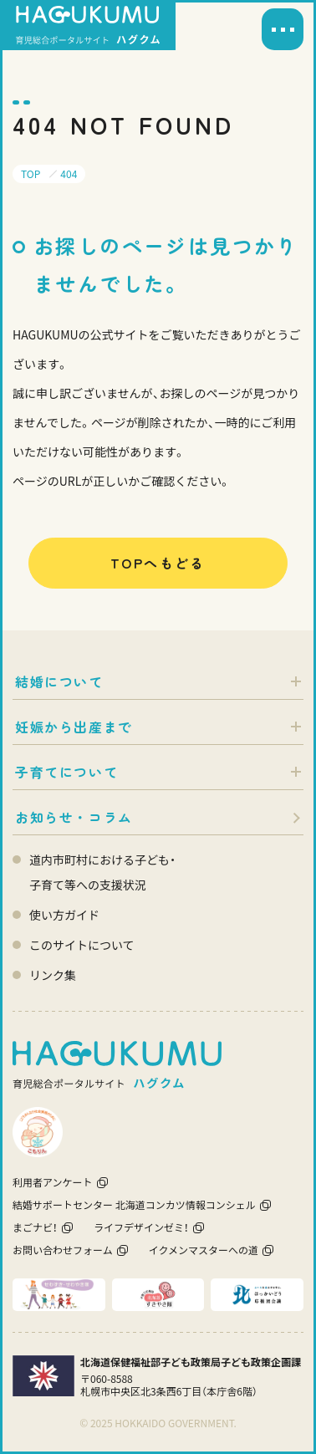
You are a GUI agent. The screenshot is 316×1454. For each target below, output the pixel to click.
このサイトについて (82, 944)
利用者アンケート (53, 1182)
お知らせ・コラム (74, 817)
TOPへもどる (158, 563)
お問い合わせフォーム (63, 1249)
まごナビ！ (35, 1227)
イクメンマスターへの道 (203, 1249)
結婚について (59, 681)
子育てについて (66, 772)
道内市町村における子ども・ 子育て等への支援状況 (102, 872)
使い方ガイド (64, 914)
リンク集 (52, 975)
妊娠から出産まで (74, 727)
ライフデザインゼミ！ (141, 1227)
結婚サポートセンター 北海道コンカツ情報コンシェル (134, 1204)
